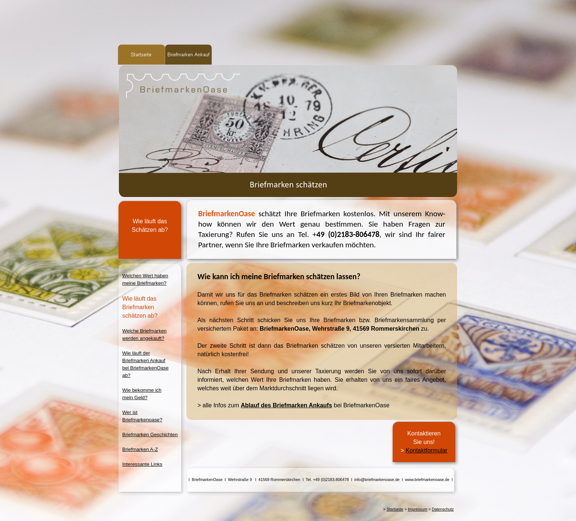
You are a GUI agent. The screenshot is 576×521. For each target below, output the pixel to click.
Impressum (417, 509)
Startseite (395, 509)
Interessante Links (142, 464)
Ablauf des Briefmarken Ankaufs (286, 405)
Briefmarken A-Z (140, 449)
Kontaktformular (426, 450)
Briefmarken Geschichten (150, 434)
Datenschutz (443, 509)
